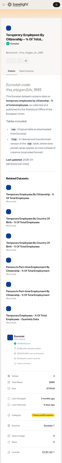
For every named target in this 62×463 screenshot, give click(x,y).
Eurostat (49, 425)
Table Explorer (26, 71)
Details (11, 71)
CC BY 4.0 (48, 452)
